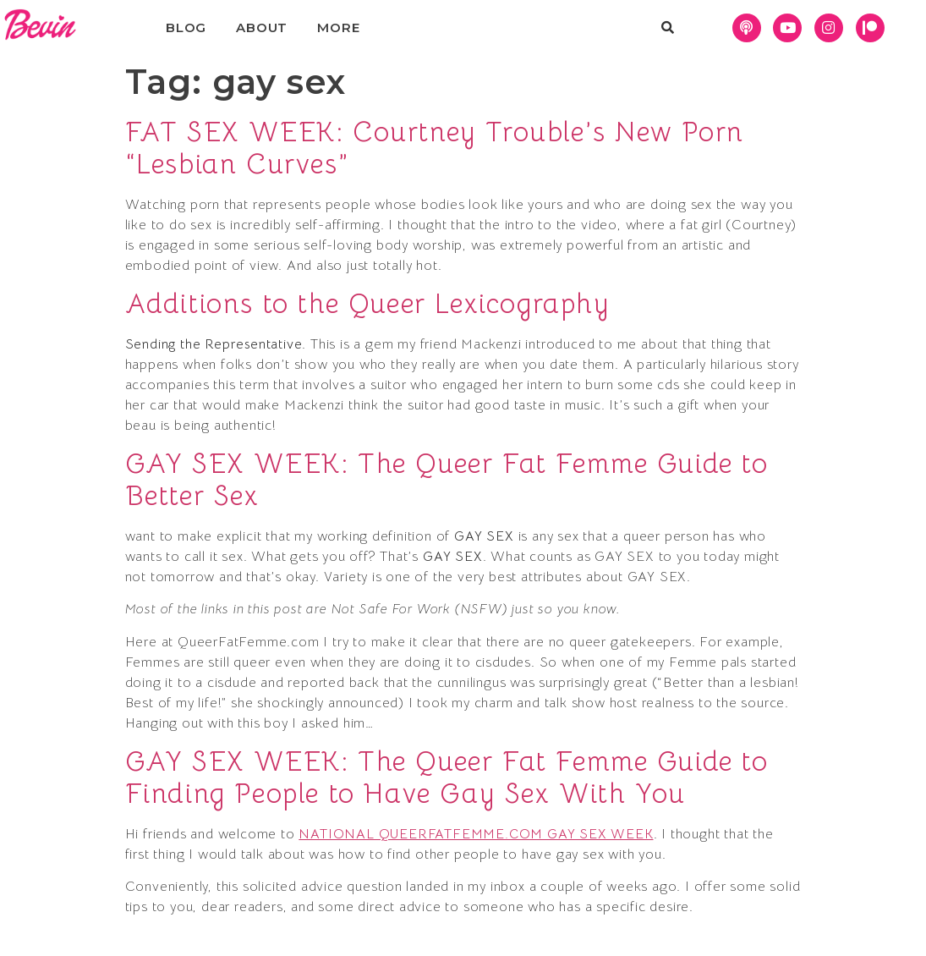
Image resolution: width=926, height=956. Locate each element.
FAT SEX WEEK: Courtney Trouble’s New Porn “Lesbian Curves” (435, 148)
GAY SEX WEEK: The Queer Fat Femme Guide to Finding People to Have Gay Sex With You (447, 777)
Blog (186, 27)
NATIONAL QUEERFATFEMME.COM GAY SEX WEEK (476, 834)
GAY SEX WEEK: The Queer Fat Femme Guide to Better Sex (447, 480)
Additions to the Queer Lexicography (368, 304)
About (262, 27)
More (338, 27)
